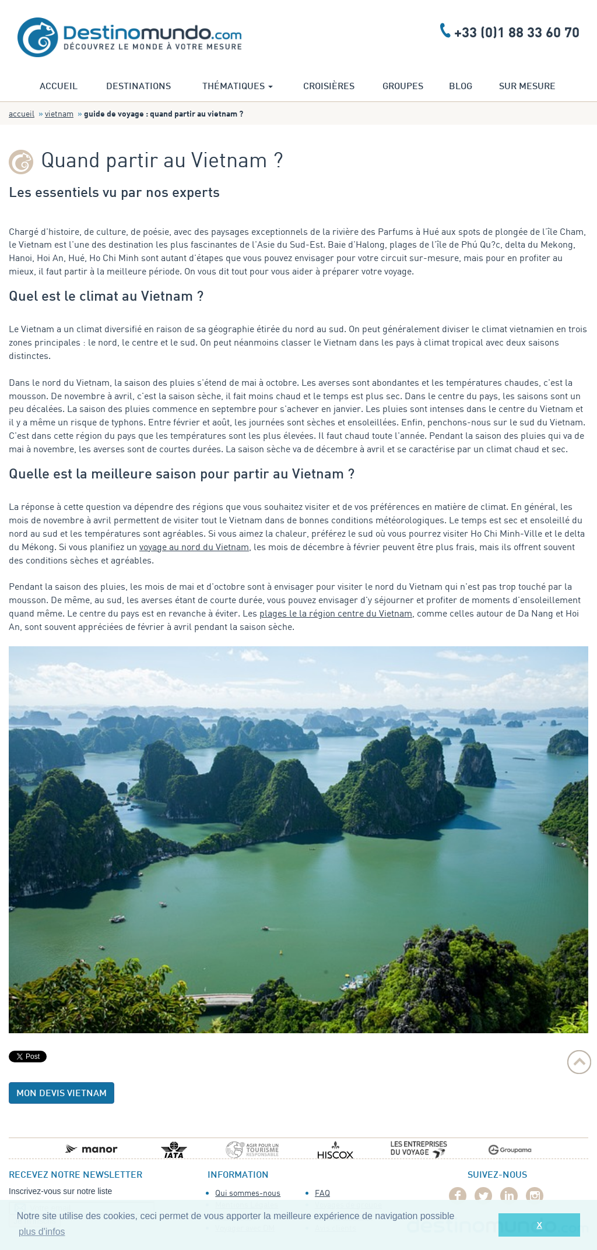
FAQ (322, 1193)
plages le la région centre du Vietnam (335, 613)
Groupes (402, 87)
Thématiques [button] (237, 87)
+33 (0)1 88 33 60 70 (517, 31)
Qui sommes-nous (247, 1193)
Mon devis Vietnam (61, 1094)
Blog (460, 87)
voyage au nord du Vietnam (194, 546)
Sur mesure (527, 87)
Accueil (59, 87)
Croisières (328, 87)
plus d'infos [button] (42, 1232)
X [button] (539, 1225)
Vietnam (59, 113)
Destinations (138, 87)
